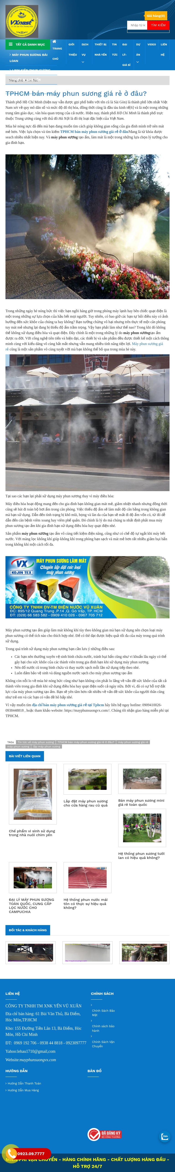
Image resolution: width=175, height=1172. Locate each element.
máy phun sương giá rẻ (133, 742)
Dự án (138, 53)
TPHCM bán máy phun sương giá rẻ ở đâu (94, 132)
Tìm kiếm (158, 25)
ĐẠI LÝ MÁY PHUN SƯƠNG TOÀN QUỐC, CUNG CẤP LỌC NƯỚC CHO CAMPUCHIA (31, 905)
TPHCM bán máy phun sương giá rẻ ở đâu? (76, 93)
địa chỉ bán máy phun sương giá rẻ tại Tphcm (68, 705)
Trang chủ (57, 49)
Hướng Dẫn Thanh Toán (24, 1083)
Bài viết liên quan (25, 756)
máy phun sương (18, 746)
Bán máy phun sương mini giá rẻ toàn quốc (141, 802)
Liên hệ (164, 49)
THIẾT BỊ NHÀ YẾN (101, 49)
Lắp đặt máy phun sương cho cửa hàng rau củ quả (86, 803)
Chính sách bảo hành (103, 1028)
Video (152, 44)
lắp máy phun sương (46, 746)
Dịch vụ (85, 53)
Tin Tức (115, 49)
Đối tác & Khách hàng (28, 930)
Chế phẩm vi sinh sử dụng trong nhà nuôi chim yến (32, 833)
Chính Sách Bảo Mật (103, 1013)
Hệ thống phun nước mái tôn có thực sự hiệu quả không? (86, 903)
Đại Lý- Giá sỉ (126, 55)
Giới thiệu (73, 49)
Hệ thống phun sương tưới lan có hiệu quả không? (141, 855)
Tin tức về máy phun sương (36, 742)
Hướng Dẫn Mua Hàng (23, 1090)
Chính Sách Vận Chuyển (103, 1044)
